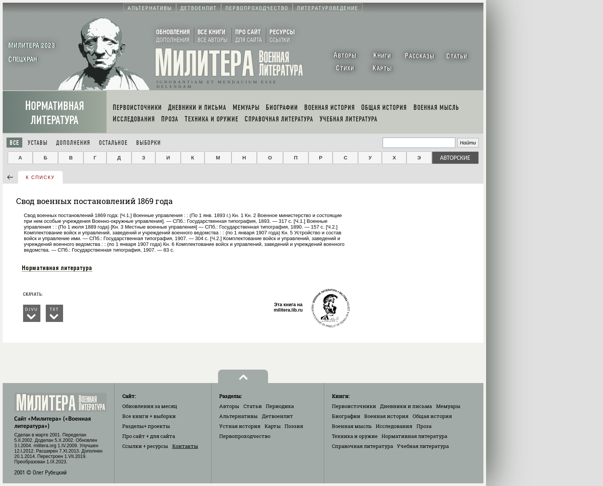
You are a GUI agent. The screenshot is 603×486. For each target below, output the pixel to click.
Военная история (386, 416)
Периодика (280, 406)
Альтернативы (238, 416)
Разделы (146, 426)
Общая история (432, 416)
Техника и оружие (355, 436)
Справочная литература (362, 446)
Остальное (113, 143)
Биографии (346, 416)
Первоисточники (354, 406)
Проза (423, 426)
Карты (273, 426)
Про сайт (148, 436)
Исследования (394, 426)
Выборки (148, 143)
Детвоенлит (277, 416)
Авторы (229, 406)
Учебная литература (423, 446)
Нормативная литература (54, 113)
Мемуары (448, 406)
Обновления (149, 406)
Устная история (239, 426)
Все (14, 143)
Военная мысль (352, 426)
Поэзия (294, 426)
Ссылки (145, 446)
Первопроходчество (244, 436)
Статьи (252, 406)
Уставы (38, 143)
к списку (40, 177)
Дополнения (73, 143)
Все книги (149, 416)
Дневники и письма (406, 406)
